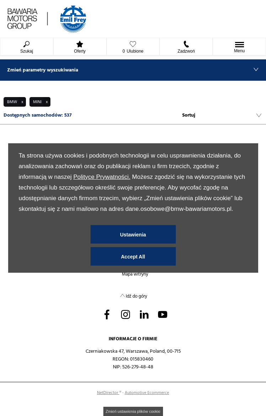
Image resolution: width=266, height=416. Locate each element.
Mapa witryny (135, 274)
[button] (15, 102)
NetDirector (108, 393)
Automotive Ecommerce (147, 393)
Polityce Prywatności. (101, 177)
